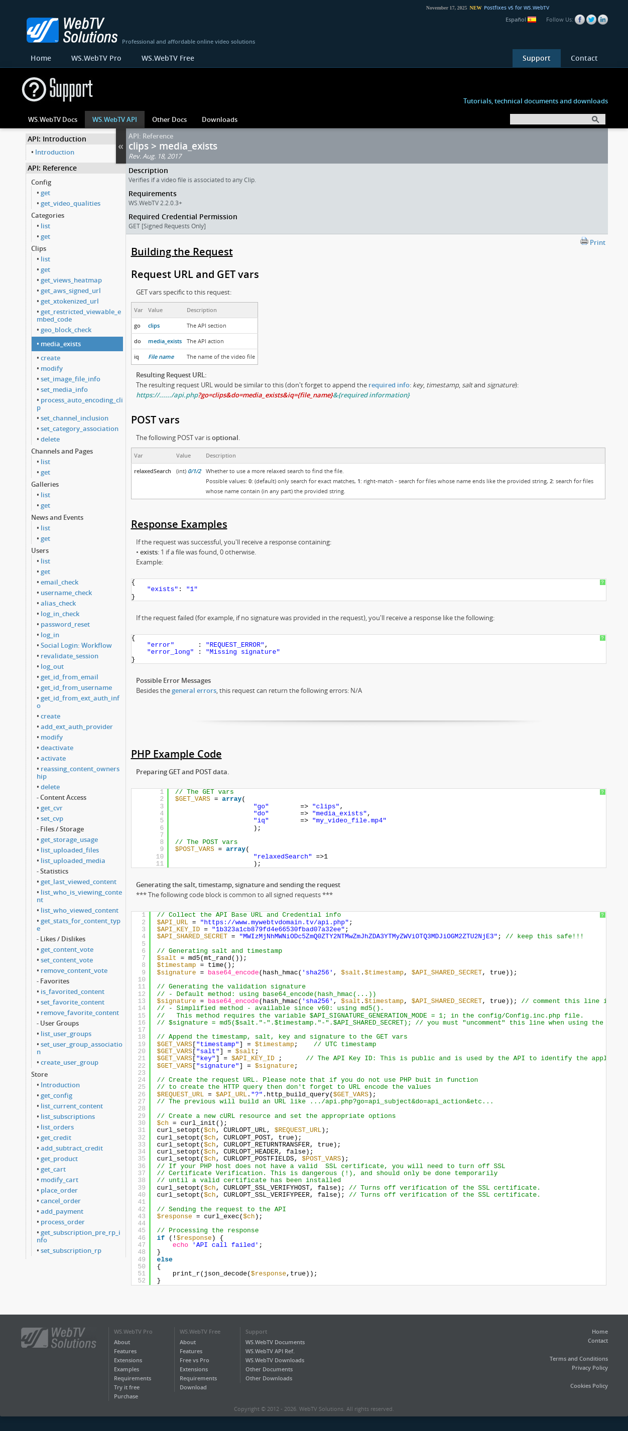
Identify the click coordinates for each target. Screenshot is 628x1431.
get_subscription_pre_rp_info (78, 1236)
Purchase (126, 1396)
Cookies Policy (589, 1385)
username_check (66, 592)
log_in (50, 634)
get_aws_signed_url (71, 290)
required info (389, 384)
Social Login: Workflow (76, 645)
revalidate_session (69, 655)
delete (50, 439)
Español (521, 19)
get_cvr (52, 807)
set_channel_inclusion (74, 417)
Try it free (127, 1387)
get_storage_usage (69, 839)
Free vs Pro (194, 1360)
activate (53, 758)
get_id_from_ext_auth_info (78, 701)
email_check (59, 582)
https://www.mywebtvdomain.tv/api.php (274, 922)
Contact (584, 58)
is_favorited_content (72, 991)
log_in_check (60, 613)
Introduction (54, 152)
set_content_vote (67, 959)
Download (193, 1387)
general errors (194, 690)
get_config (56, 1095)
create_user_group (69, 1062)
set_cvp (52, 818)
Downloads (219, 119)
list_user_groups (66, 1033)
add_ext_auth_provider (77, 726)
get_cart (53, 1169)
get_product (59, 1158)
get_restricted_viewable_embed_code (79, 315)
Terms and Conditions (579, 1358)
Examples (126, 1369)
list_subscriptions (68, 1116)
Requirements (132, 1378)
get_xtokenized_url (70, 301)
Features (125, 1351)
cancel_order (61, 1200)
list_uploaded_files (70, 849)
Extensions (128, 1360)
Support (537, 58)
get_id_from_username (76, 687)
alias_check (58, 603)
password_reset (65, 624)
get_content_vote (67, 949)
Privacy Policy (590, 1367)
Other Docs (169, 119)
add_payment (62, 1211)
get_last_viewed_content (78, 881)
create (50, 357)
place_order (59, 1190)
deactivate (57, 747)
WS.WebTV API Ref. (270, 1351)
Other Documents (269, 1369)
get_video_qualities (70, 203)
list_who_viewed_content (79, 910)
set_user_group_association (79, 1048)
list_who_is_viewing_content (79, 896)
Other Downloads (268, 1378)
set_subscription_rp (71, 1250)
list (45, 225)
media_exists (61, 343)
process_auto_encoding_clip (80, 403)
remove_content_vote (74, 970)
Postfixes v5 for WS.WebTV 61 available (540, 7)
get (45, 192)
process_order (63, 1221)
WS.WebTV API (114, 119)
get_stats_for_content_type (78, 924)
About (122, 1342)
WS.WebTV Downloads (274, 1360)
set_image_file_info (70, 378)
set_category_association (79, 428)
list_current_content (72, 1105)
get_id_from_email (69, 676)
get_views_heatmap (71, 279)
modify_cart (59, 1179)
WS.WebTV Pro (96, 58)
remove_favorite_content (80, 1012)
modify (52, 368)
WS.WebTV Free (168, 58)
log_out (52, 666)
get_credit (56, 1137)
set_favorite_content (72, 1002)
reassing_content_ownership (78, 772)
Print (592, 242)
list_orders (57, 1126)
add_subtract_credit (72, 1148)
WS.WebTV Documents (275, 1342)
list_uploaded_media (73, 860)
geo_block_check (66, 329)
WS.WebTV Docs (52, 119)
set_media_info (64, 389)
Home (41, 58)
